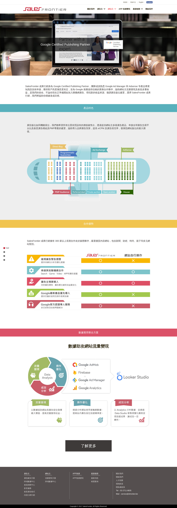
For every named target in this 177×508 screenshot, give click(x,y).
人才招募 (119, 480)
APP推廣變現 (78, 478)
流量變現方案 (50, 478)
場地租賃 (119, 484)
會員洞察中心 (29, 485)
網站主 (112, 9)
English (141, 2)
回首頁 (125, 2)
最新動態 (138, 9)
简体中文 (133, 2)
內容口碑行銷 (29, 495)
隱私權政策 (120, 487)
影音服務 (27, 488)
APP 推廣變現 (124, 9)
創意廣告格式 (29, 492)
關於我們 (90, 9)
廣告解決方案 (29, 478)
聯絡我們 (149, 9)
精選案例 (94, 481)
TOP (7, 248)
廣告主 (101, 9)
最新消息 (94, 478)
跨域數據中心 (29, 481)
